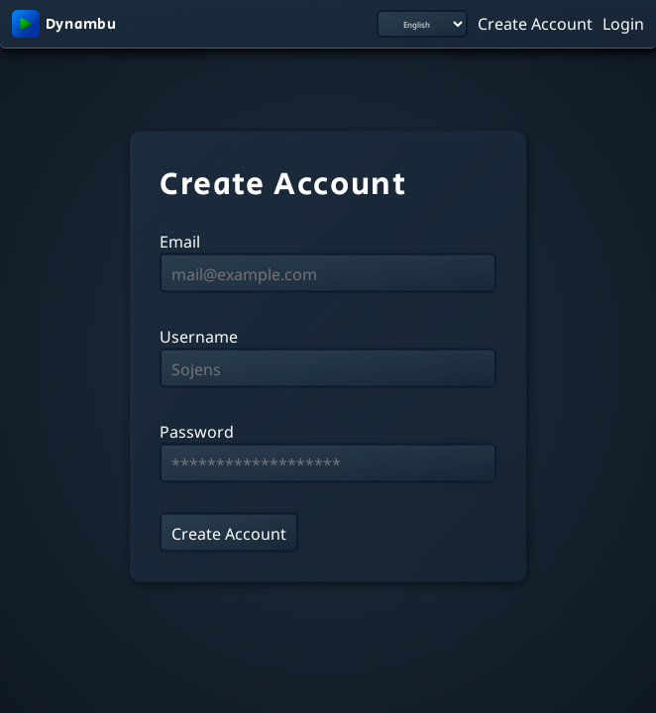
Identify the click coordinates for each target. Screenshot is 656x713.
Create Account (535, 23)
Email (180, 241)
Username (199, 336)
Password (197, 431)
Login (623, 23)
